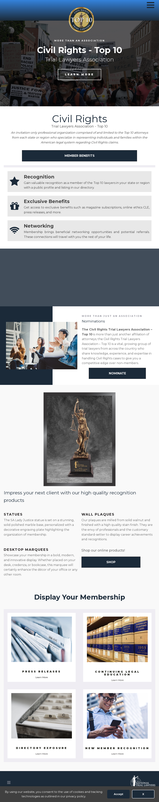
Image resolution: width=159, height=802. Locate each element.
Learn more (79, 74)
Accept (118, 794)
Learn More (41, 677)
